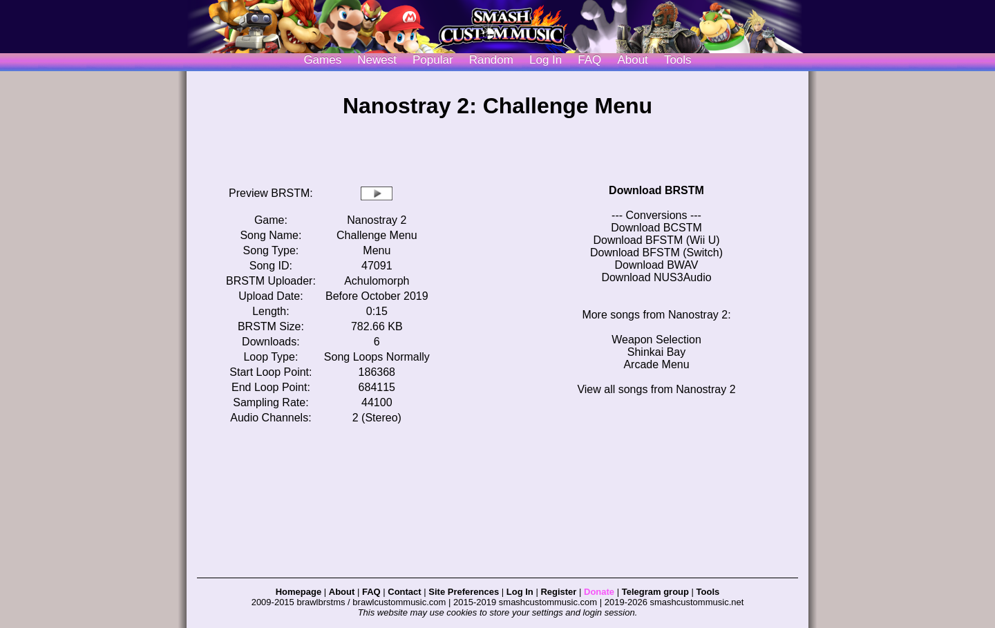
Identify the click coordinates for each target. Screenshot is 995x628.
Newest (377, 59)
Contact (404, 592)
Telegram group (655, 592)
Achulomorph (376, 281)
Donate (599, 592)
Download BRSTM (656, 190)
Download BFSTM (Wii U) (656, 240)
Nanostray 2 (376, 220)
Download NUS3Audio (656, 277)
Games (322, 59)
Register (558, 592)
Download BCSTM (656, 228)
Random (491, 59)
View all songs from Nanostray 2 (656, 389)
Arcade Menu (656, 364)
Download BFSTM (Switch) (656, 252)
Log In (519, 592)
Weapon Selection (656, 339)
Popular (433, 59)
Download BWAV (657, 265)
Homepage (298, 592)
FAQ (589, 59)
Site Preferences (463, 592)
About (632, 59)
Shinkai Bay (656, 352)
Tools (678, 59)
